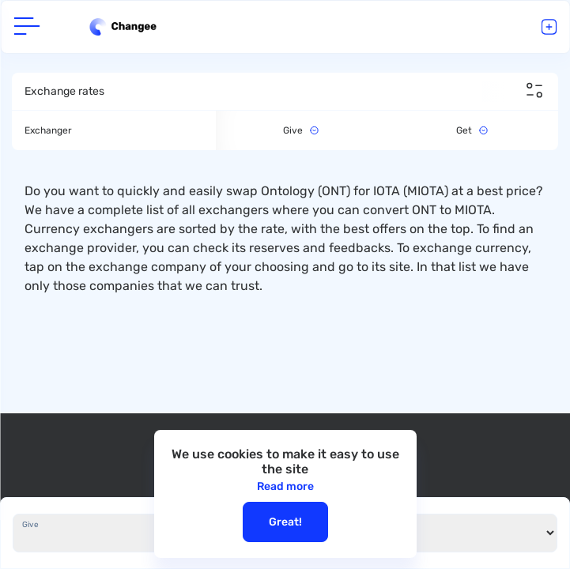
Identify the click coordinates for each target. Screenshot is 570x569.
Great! (285, 522)
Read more (285, 486)
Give (30, 524)
